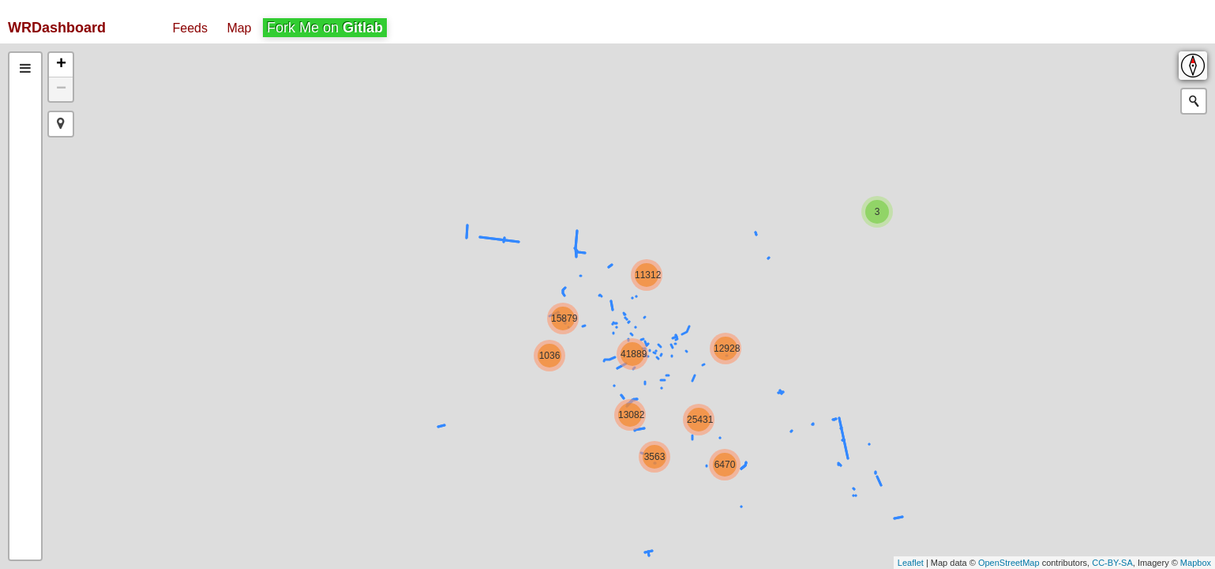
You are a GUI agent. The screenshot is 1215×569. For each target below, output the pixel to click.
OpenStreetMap (1009, 562)
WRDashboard (57, 28)
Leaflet (911, 562)
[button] (61, 124)
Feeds (189, 28)
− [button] (61, 89)
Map (239, 28)
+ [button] (61, 65)
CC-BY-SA (1112, 562)
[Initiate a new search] (1194, 101)
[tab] (25, 69)
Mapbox (1195, 562)
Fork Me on (325, 28)
